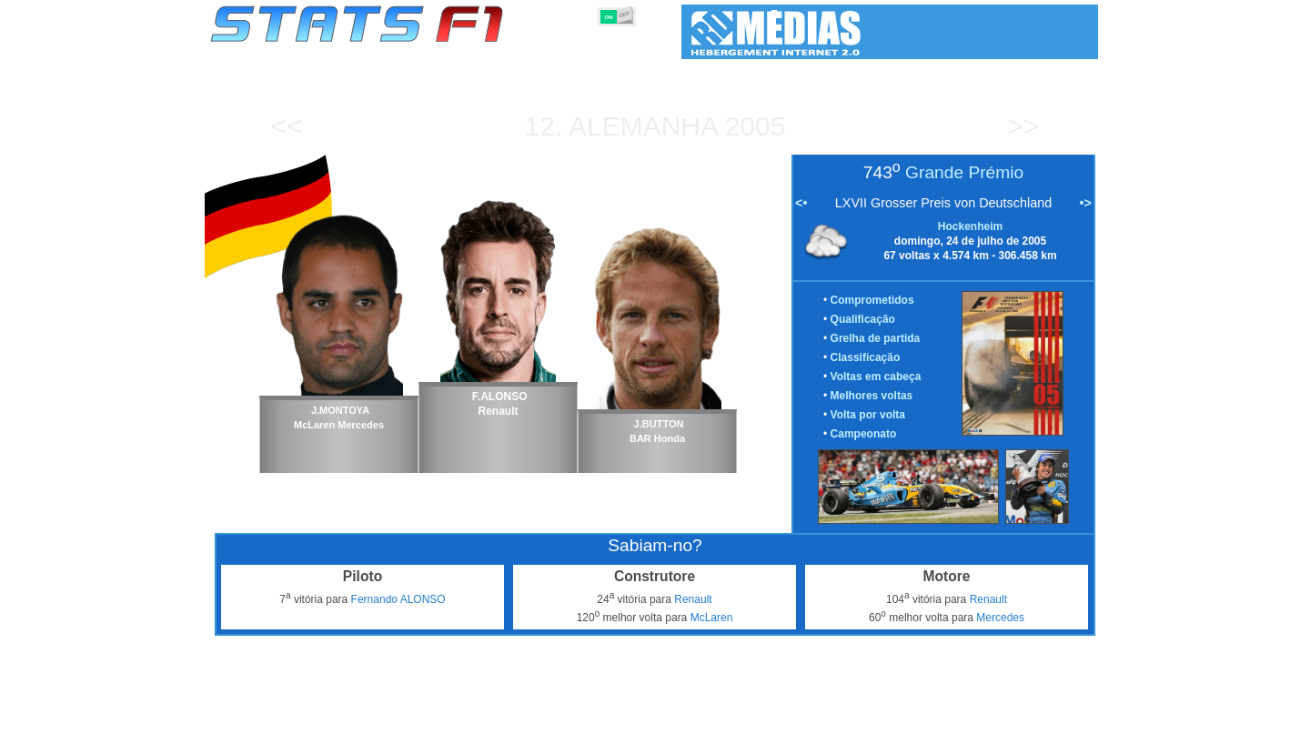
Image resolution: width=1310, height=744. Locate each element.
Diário (892, 726)
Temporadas (350, 726)
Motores (668, 726)
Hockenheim (970, 226)
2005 (755, 126)
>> (1023, 126)
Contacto (1064, 726)
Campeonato (864, 433)
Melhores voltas (872, 395)
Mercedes (1000, 617)
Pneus (723, 726)
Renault (692, 599)
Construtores (595, 726)
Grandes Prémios (444, 726)
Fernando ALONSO (398, 599)
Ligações (948, 726)
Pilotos (526, 726)
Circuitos (836, 726)
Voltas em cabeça (876, 376)
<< (286, 126)
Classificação (866, 357)
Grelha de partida (876, 338)
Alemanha (643, 126)
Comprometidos (872, 300)
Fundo (1006, 726)
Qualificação (863, 319)
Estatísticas (270, 726)
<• (801, 203)
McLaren (711, 617)
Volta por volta (868, 414)
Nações (776, 726)
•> (1086, 203)
